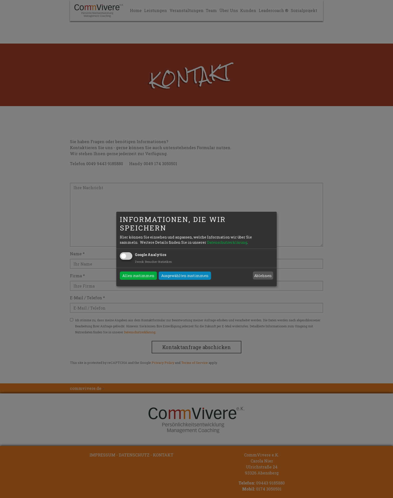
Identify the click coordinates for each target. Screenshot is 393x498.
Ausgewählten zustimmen (185, 275)
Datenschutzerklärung (227, 242)
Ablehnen (263, 275)
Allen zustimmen (138, 275)
